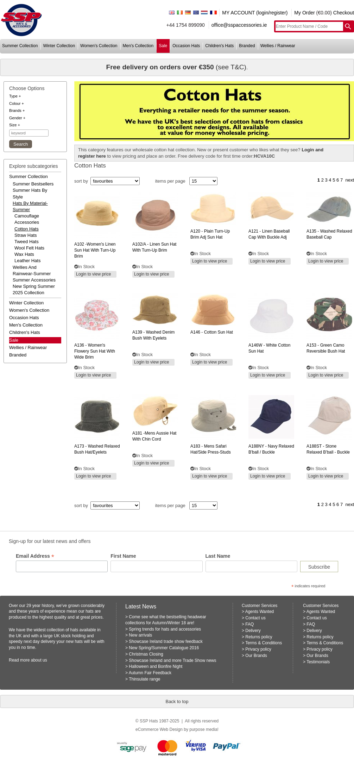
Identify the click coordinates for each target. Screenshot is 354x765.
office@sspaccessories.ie (239, 25)
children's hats (219, 45)
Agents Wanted (259, 611)
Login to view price (93, 274)
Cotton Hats (26, 229)
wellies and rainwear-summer (32, 270)
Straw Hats (25, 235)
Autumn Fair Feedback (150, 672)
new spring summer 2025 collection (34, 289)
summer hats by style (30, 193)
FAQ (249, 624)
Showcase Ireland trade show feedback (165, 641)
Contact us (255, 617)
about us (39, 660)
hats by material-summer (30, 206)
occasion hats (186, 45)
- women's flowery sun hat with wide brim (94, 351)
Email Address (35, 556)
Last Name (218, 556)
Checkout (343, 12)
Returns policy (258, 636)
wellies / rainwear (277, 45)
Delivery (252, 630)
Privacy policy (258, 649)
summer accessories (34, 280)
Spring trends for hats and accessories (165, 629)
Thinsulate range (144, 679)
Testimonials (318, 661)
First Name (123, 556)
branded (247, 45)
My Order (304, 12)
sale (163, 45)
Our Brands (256, 655)
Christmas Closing (146, 654)
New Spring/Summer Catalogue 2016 (164, 647)
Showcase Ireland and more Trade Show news (172, 660)
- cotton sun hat (211, 332)
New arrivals (140, 635)
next (349, 180)
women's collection (98, 45)
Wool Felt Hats (29, 248)
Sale (13, 340)
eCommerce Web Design (159, 729)
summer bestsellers (33, 183)
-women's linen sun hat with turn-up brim (94, 250)
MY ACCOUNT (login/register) (254, 12)
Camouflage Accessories (26, 219)
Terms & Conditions (263, 642)
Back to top (176, 701)
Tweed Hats (26, 241)
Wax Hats (24, 254)
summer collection (20, 45)
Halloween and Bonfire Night (155, 666)
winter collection (59, 45)
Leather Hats (27, 260)
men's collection (138, 45)
